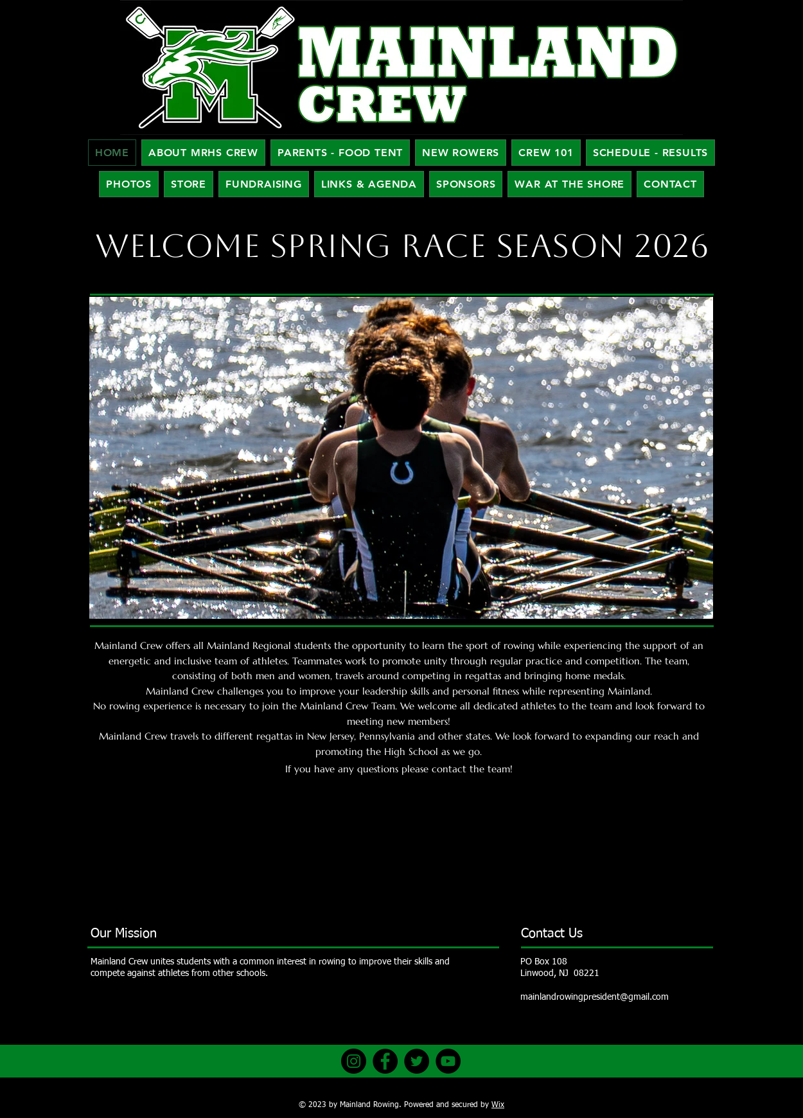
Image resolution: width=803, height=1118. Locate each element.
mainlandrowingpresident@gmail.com (594, 997)
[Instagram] (353, 1061)
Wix (497, 1105)
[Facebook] (385, 1061)
